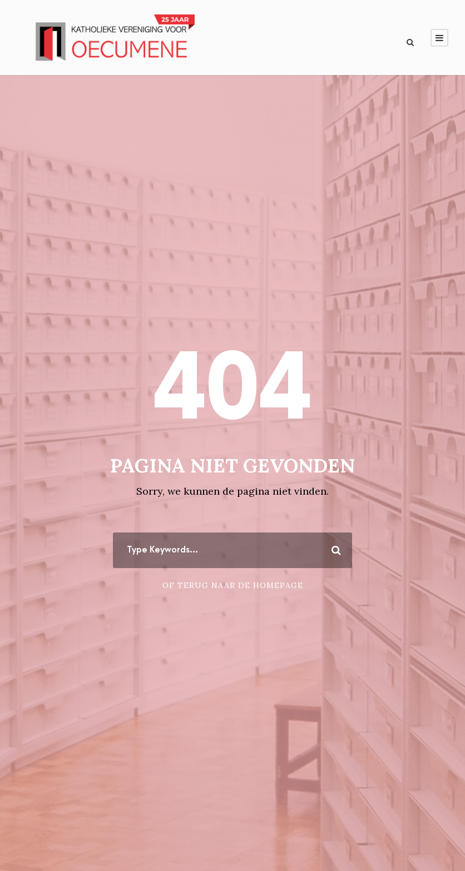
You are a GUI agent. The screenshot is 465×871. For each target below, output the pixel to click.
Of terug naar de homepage (232, 585)
